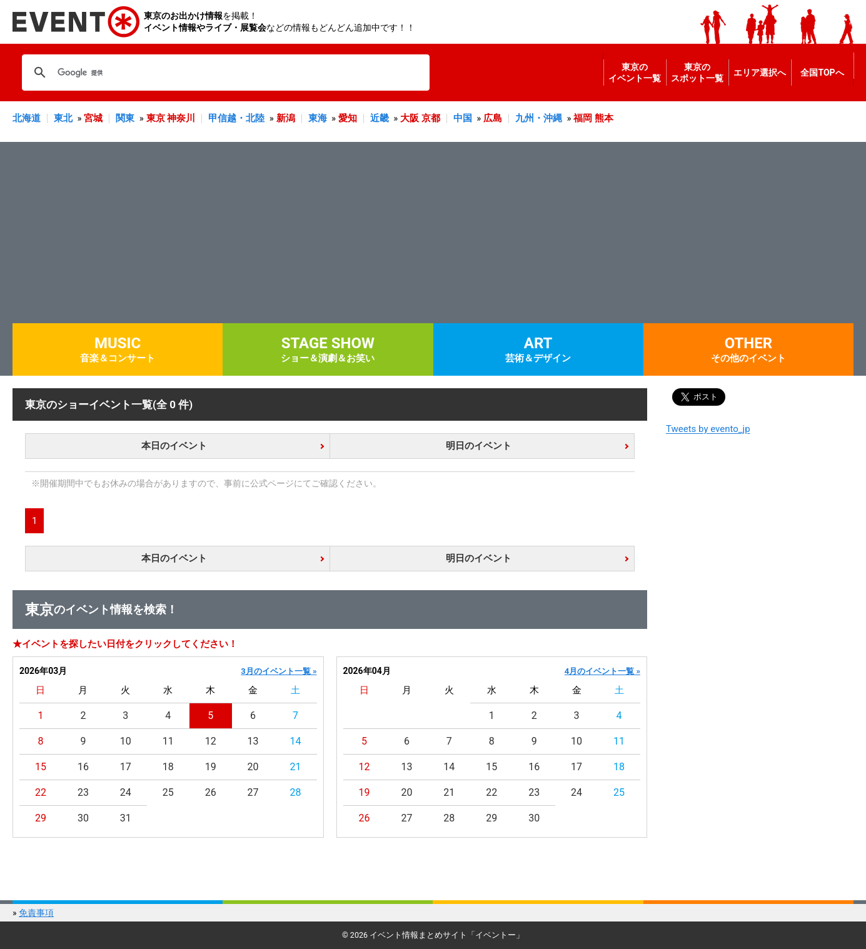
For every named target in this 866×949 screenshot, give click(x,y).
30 (83, 818)
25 (168, 792)
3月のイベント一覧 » (278, 671)
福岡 (582, 118)
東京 (155, 118)
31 (125, 818)
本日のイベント (174, 445)
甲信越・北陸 (236, 118)
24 (125, 792)
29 (40, 818)
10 (125, 741)
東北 (63, 118)
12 (210, 741)
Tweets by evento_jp (708, 428)
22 (40, 792)
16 (83, 767)
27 (253, 792)
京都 (430, 118)
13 (253, 741)
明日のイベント (478, 445)
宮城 (93, 118)
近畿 (379, 118)
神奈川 (181, 118)
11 (168, 741)
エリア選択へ (759, 73)
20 (253, 767)
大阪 (409, 118)
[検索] (224, 72)
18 (168, 767)
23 (83, 792)
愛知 (347, 118)
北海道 (27, 118)
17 (125, 767)
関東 (125, 118)
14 (295, 741)
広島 (492, 118)
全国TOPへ (821, 73)
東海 (317, 118)
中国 (462, 118)
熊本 (604, 118)
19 (210, 767)
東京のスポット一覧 (697, 72)
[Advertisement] (433, 229)
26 (210, 792)
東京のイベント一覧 (634, 72)
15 (40, 767)
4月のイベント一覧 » (602, 671)
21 (295, 767)
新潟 (285, 118)
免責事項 (36, 913)
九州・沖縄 (538, 118)
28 (295, 792)
